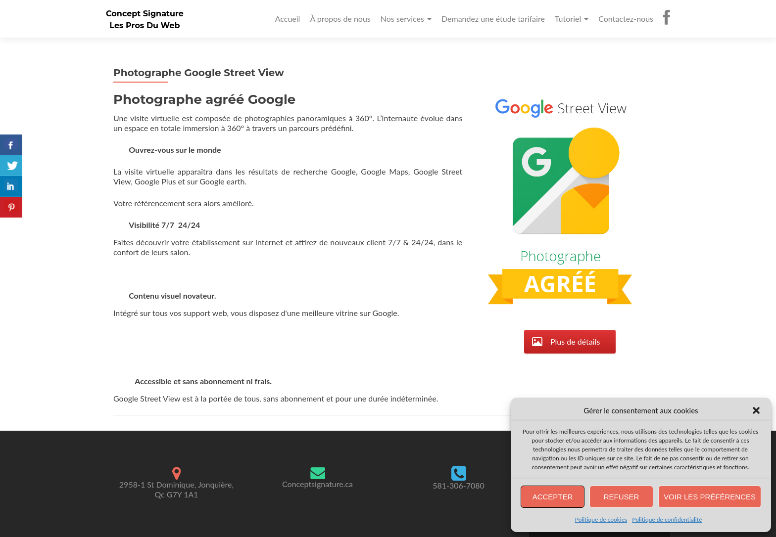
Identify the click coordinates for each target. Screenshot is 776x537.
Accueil (287, 18)
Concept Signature (145, 13)
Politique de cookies (601, 519)
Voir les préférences (710, 496)
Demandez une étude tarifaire (493, 18)
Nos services (402, 18)
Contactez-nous (625, 18)
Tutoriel (568, 18)
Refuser (621, 496)
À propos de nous (340, 18)
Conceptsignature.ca (317, 484)
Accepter (553, 496)
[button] (756, 410)
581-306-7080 (459, 485)
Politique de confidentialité (667, 519)
